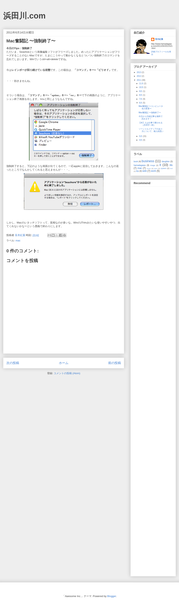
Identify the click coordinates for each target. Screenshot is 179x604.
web (144, 171)
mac (18, 240)
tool (171, 168)
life (171, 165)
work (153, 171)
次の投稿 (12, 363)
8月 (141, 95)
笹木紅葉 (159, 39)
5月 (141, 136)
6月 (141, 103)
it (160, 165)
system (163, 168)
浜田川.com (24, 15)
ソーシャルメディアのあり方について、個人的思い (151, 130)
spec (156, 168)
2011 (139, 80)
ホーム (63, 363)
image (152, 165)
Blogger (111, 596)
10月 (141, 87)
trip (137, 171)
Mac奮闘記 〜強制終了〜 (150, 112)
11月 (141, 83)
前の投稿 (114, 363)
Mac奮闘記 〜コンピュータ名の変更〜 (151, 107)
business (148, 161)
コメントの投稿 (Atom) (67, 373)
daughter (165, 161)
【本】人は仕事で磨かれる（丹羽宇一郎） (150, 124)
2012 (139, 76)
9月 (141, 91)
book (136, 161)
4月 (141, 140)
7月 (141, 99)
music (149, 168)
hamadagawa (140, 165)
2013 (139, 72)
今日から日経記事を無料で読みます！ (150, 117)
